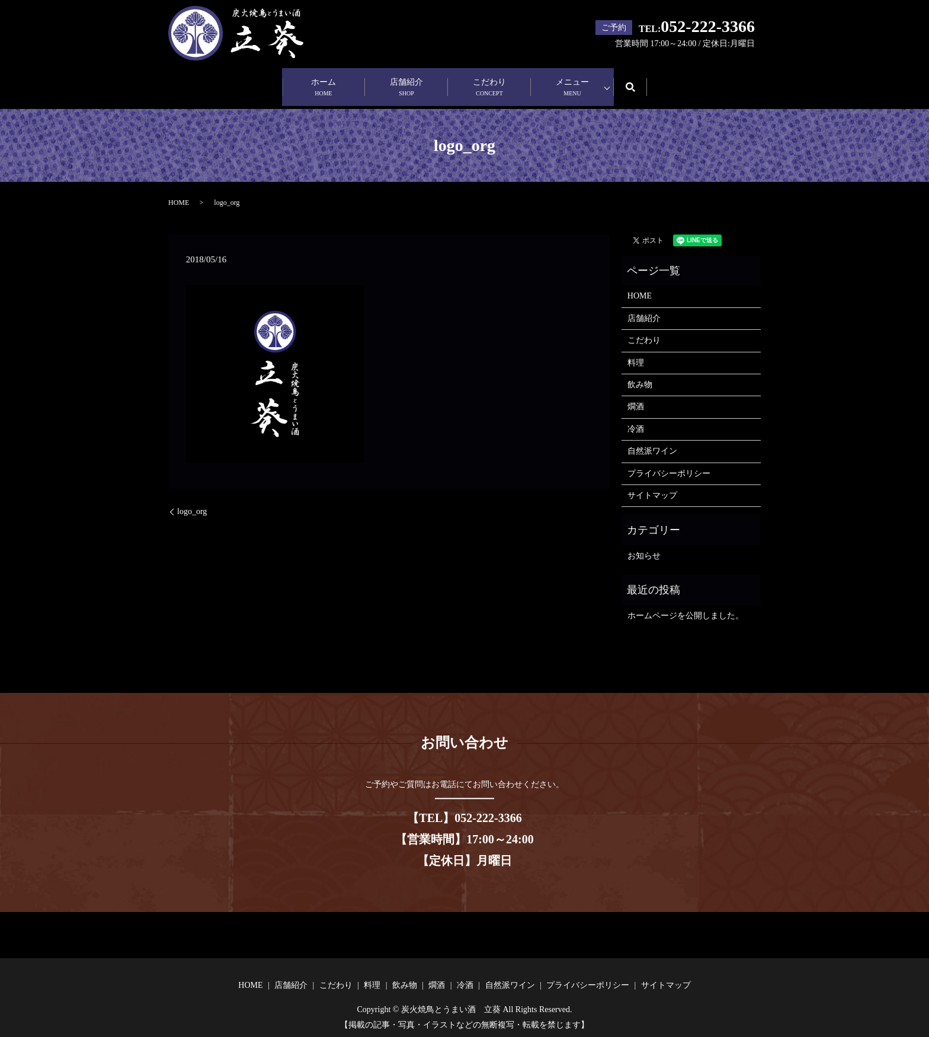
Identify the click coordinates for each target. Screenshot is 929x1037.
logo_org (192, 500)
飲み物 (639, 373)
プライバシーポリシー (668, 461)
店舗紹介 (406, 82)
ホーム (323, 82)
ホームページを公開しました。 (685, 603)
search (638, 80)
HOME (178, 191)
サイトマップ (652, 483)
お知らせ (644, 544)
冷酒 (635, 417)
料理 (635, 350)
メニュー (572, 82)
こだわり (489, 82)
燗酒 (635, 395)
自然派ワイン (652, 439)
